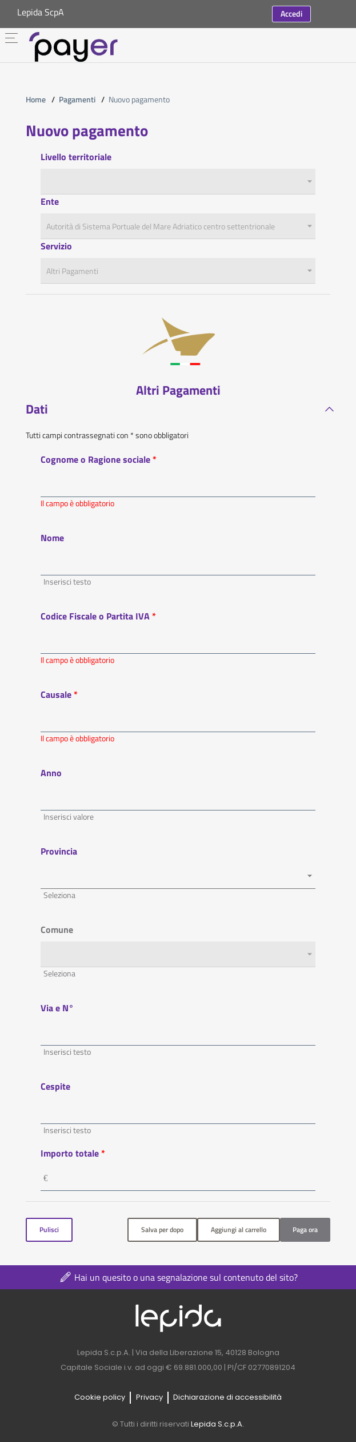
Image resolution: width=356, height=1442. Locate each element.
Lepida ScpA (40, 12)
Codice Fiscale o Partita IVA (95, 616)
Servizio (56, 246)
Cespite (55, 1086)
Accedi (291, 13)
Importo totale (71, 1153)
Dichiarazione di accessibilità (227, 1396)
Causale (56, 694)
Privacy (149, 1396)
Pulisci (49, 1229)
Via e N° (57, 1008)
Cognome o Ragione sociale (95, 459)
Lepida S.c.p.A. (217, 1424)
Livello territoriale (76, 157)
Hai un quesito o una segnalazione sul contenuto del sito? (178, 1277)
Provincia (59, 851)
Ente (50, 201)
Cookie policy (99, 1396)
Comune (57, 929)
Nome (52, 538)
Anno (51, 773)
